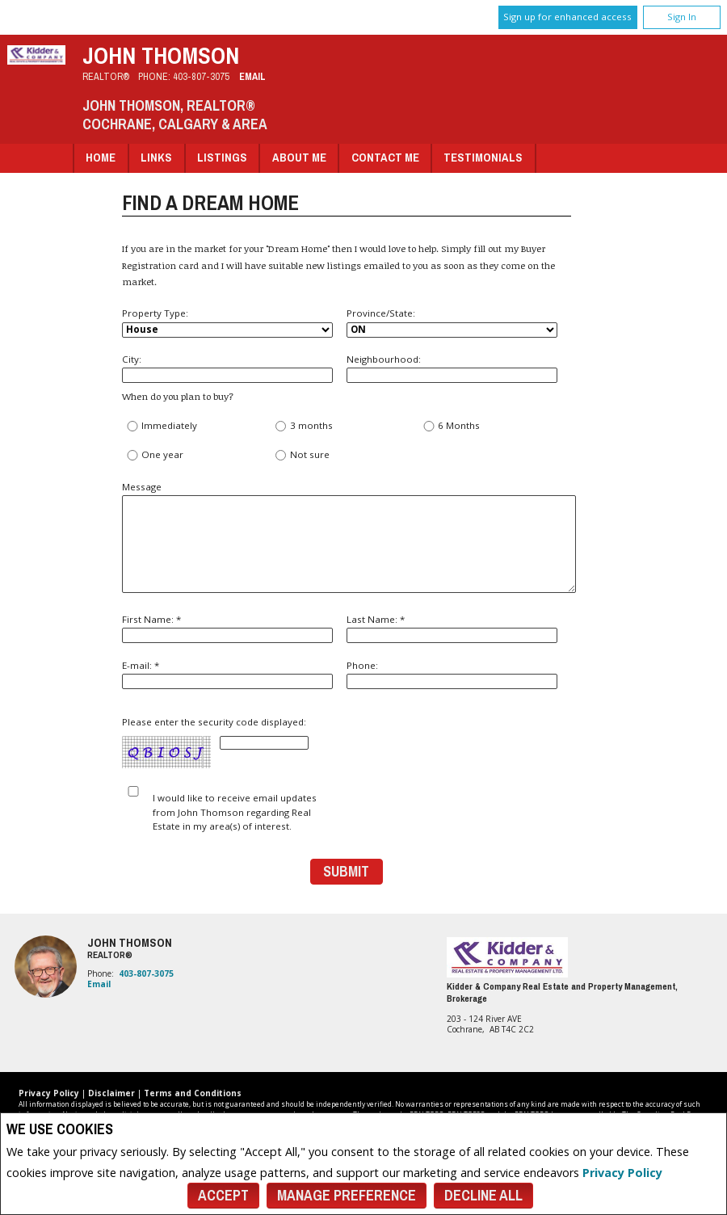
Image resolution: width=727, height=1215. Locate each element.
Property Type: (227, 322)
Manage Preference (346, 1195)
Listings (222, 157)
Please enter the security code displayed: (215, 742)
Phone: (452, 674)
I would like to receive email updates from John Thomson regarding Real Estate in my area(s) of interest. (235, 812)
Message (346, 537)
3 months (303, 426)
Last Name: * (452, 628)
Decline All (483, 1195)
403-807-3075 (201, 76)
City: (227, 368)
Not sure (302, 455)
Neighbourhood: (452, 368)
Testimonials (483, 157)
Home (101, 157)
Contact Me (385, 157)
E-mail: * (227, 674)
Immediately (162, 426)
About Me (299, 157)
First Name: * (227, 628)
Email (252, 76)
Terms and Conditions (193, 1093)
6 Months (451, 426)
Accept (223, 1195)
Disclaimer (111, 1093)
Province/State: (452, 322)
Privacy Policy (622, 1172)
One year (155, 455)
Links (156, 157)
